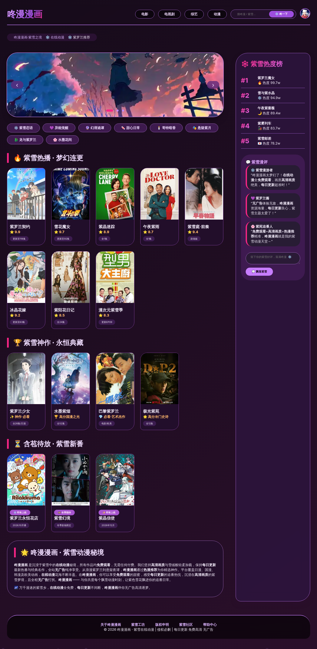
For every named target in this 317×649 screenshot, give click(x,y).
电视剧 (169, 14)
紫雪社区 (186, 624)
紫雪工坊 (138, 624)
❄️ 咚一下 (281, 14)
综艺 (194, 14)
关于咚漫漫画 (110, 624)
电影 (144, 14)
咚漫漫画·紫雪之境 (28, 37)
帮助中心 (210, 624)
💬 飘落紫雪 (259, 272)
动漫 (217, 14)
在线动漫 (57, 37)
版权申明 (162, 624)
